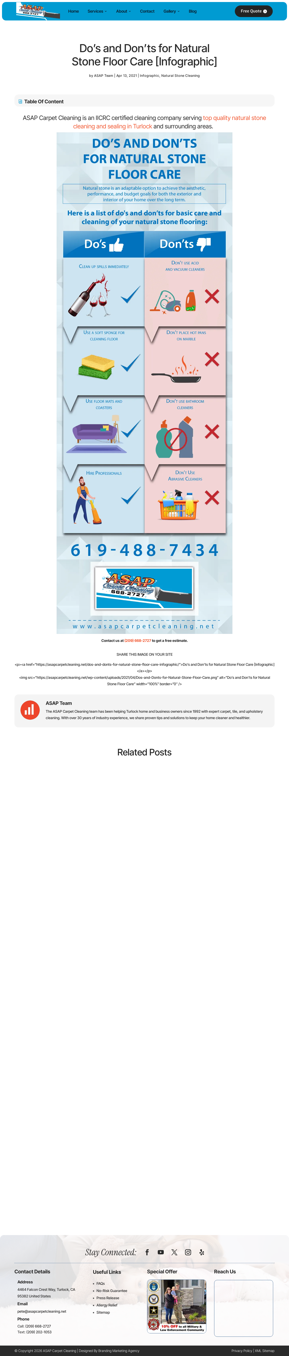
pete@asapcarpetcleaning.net (41, 1311)
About (121, 11)
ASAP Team (103, 76)
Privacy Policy (242, 1351)
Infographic (149, 76)
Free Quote (251, 11)
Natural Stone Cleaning (180, 76)
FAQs (101, 1283)
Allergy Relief (107, 1305)
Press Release (108, 1298)
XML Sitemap (265, 1351)
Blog (193, 11)
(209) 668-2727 (137, 640)
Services (95, 11)
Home (73, 11)
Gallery (170, 11)
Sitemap (103, 1312)
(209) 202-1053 (39, 1332)
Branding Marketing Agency (118, 1351)
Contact (147, 11)
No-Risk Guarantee (112, 1291)
